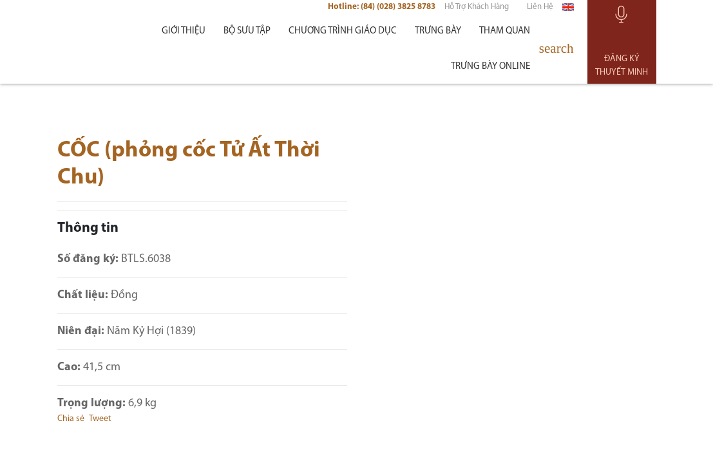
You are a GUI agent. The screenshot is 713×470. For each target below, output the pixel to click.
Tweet (100, 423)
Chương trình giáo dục (343, 35)
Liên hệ (540, 10)
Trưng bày (438, 35)
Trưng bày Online (490, 70)
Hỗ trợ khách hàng (476, 10)
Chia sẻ (70, 423)
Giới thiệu (183, 35)
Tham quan (504, 35)
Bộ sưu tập (247, 35)
